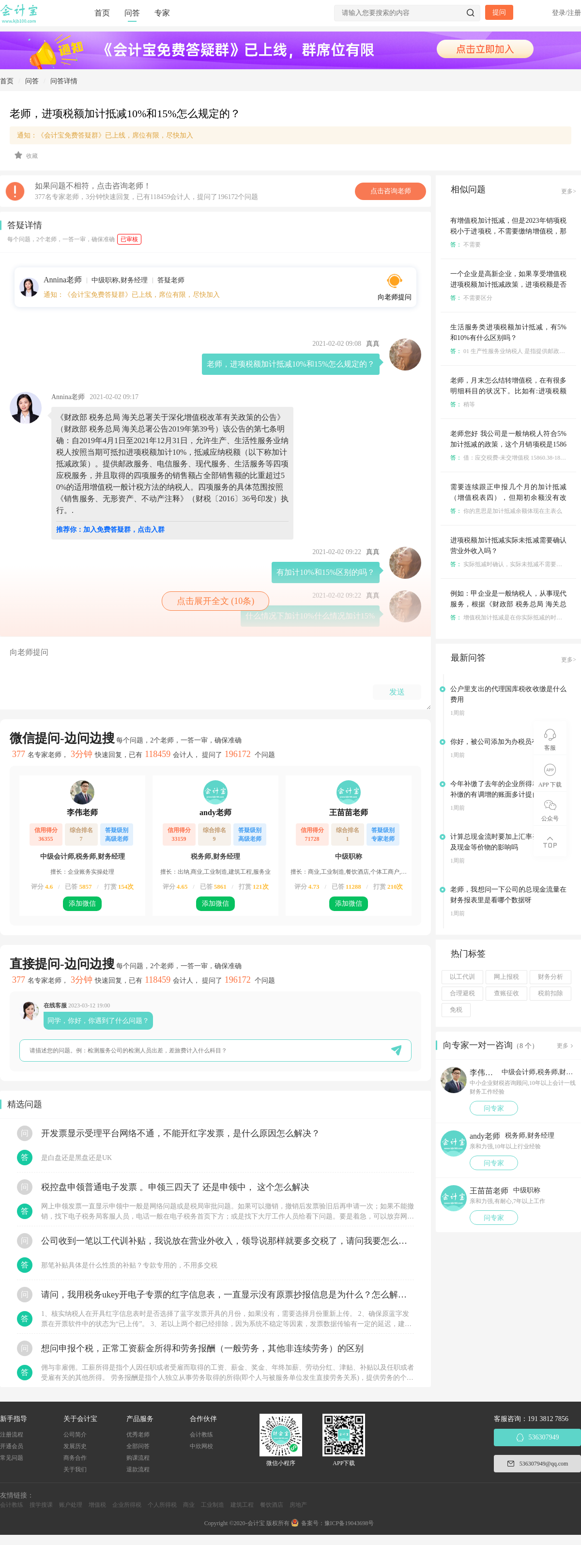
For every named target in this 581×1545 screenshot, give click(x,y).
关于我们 (75, 1469)
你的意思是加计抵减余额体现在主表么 (506, 511)
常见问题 (11, 1457)
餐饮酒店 (271, 1504)
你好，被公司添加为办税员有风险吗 (504, 741)
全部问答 (138, 1446)
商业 (189, 1504)
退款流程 (138, 1469)
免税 (456, 1009)
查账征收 (506, 993)
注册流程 (11, 1434)
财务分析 (550, 976)
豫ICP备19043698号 (349, 1523)
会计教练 (201, 1434)
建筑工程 (242, 1504)
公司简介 (75, 1434)
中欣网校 (201, 1446)
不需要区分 (471, 297)
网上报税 (506, 976)
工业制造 (212, 1504)
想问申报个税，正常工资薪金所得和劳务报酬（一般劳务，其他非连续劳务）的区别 (202, 1348)
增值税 (97, 1504)
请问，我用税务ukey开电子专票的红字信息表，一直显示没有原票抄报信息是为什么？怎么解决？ (227, 1294)
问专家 (494, 1108)
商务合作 (75, 1457)
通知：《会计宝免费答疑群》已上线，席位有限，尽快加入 (105, 135)
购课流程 (138, 1457)
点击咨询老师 (390, 191)
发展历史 (75, 1446)
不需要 (465, 244)
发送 (397, 692)
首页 (102, 13)
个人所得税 (162, 1504)
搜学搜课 (41, 1504)
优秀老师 (138, 1434)
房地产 (298, 1504)
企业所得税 (126, 1504)
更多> (568, 191)
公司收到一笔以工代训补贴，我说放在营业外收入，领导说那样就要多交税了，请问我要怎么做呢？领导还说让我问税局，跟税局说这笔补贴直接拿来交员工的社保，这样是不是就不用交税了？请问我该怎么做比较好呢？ (227, 1241)
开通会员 (11, 1446)
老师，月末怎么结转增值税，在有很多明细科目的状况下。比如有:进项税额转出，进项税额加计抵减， (508, 391)
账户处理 (70, 1504)
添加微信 (82, 903)
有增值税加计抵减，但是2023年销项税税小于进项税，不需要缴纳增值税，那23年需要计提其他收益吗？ (508, 231)
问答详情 (63, 81)
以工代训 (462, 976)
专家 (162, 13)
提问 (499, 12)
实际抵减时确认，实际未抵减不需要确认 (509, 564)
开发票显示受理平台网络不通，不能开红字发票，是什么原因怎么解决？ (180, 1133)
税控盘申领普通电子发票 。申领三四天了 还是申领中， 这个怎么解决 (175, 1187)
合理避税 (462, 993)
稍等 (462, 404)
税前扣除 (550, 993)
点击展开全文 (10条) (216, 601)
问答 (132, 13)
